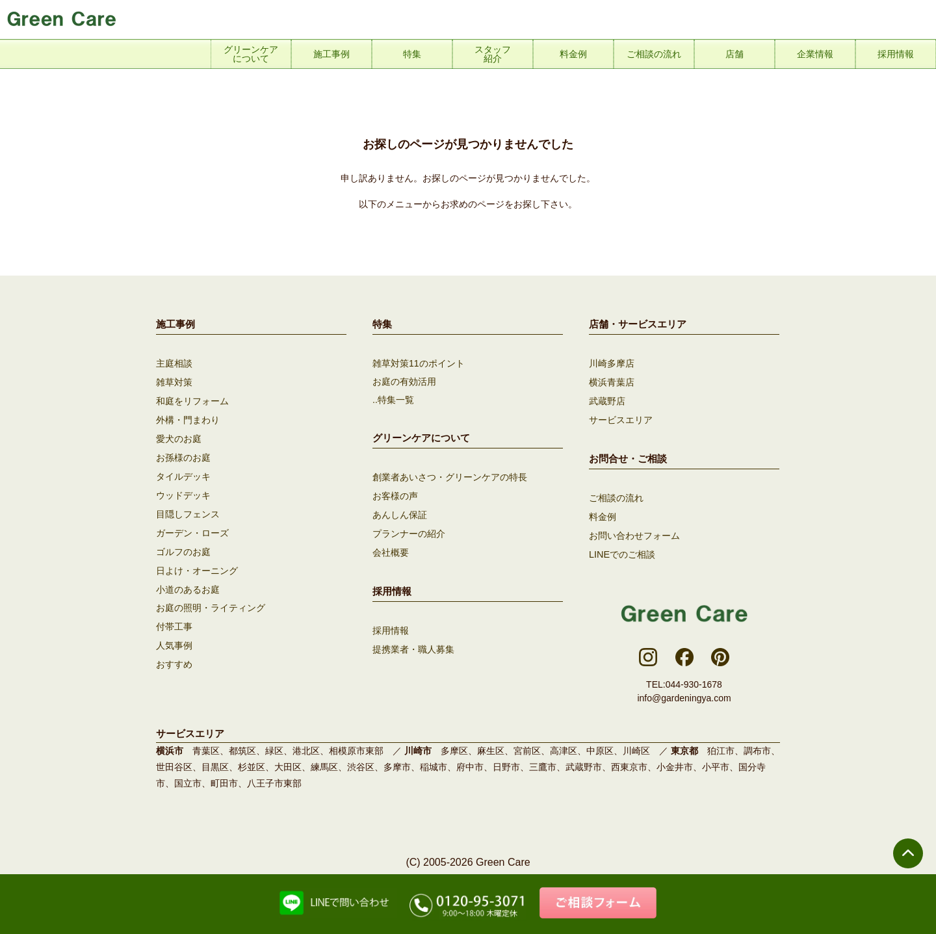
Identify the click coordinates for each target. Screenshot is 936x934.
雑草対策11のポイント (418, 363)
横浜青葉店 (611, 381)
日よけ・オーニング (197, 563)
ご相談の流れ (616, 495)
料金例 (602, 513)
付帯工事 (174, 618)
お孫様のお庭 (183, 454)
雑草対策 (174, 381)
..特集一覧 (393, 400)
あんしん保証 (399, 513)
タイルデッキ (183, 472)
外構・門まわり (188, 418)
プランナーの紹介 (408, 531)
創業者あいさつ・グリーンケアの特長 (449, 477)
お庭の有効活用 (404, 381)
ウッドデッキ (183, 491)
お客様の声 (395, 495)
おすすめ (174, 654)
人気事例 (174, 636)
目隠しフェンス (188, 509)
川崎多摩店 (611, 363)
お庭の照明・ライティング (210, 600)
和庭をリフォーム (192, 400)
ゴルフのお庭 (183, 545)
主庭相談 (174, 363)
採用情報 (390, 627)
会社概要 (390, 550)
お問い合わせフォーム (634, 531)
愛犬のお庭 (179, 436)
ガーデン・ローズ (192, 527)
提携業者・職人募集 (413, 645)
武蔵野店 (607, 400)
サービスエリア (621, 418)
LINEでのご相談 (622, 550)
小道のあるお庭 (188, 582)
